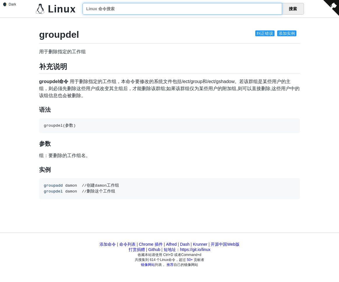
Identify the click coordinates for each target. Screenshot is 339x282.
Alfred (171, 244)
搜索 (293, 8)
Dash (185, 244)
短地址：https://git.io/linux (187, 249)
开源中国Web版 (225, 244)
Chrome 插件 (151, 244)
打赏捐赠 (137, 249)
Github (154, 249)
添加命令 (107, 244)
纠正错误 (265, 33)
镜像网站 (148, 265)
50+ (190, 260)
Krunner (200, 244)
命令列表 (127, 244)
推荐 (170, 265)
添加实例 (287, 33)
